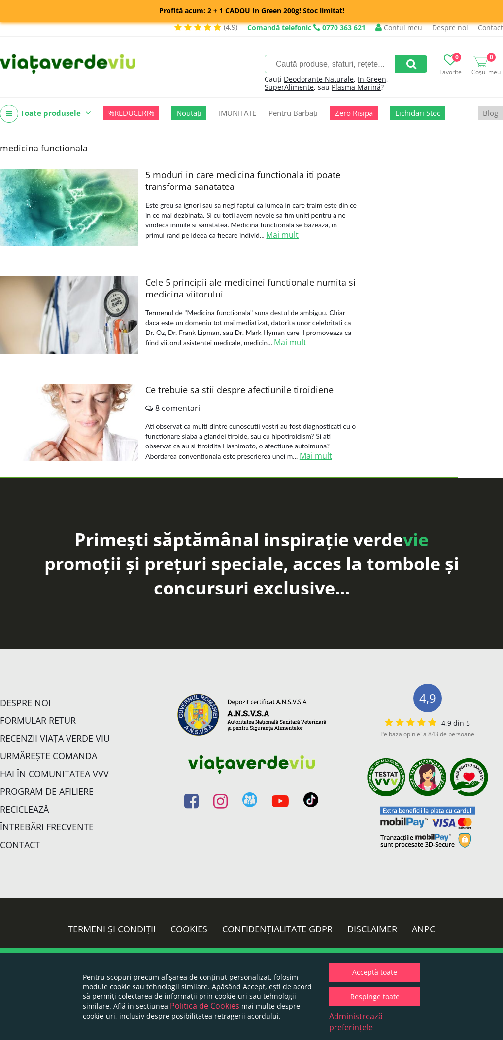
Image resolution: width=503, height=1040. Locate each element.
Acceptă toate (374, 972)
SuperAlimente (289, 87)
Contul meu (398, 27)
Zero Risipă (354, 113)
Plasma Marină (356, 87)
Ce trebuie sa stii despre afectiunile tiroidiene (239, 390)
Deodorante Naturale (319, 79)
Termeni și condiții (112, 929)
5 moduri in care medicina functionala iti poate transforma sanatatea (242, 180)
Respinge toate (375, 996)
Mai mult (282, 234)
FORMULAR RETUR (38, 720)
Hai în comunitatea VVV (54, 774)
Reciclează (24, 809)
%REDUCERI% (131, 113)
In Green (372, 79)
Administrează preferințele (356, 1022)
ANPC (423, 929)
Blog (490, 113)
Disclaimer (372, 929)
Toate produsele (45, 114)
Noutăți (188, 113)
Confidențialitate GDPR (277, 929)
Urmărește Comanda (48, 756)
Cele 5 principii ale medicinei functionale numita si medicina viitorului (250, 288)
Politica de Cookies (204, 1006)
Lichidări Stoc (417, 113)
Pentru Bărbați (293, 113)
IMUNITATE (237, 113)
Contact (490, 27)
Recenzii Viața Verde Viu (55, 738)
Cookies (188, 929)
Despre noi (450, 27)
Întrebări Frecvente (47, 827)
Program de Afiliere (47, 791)
